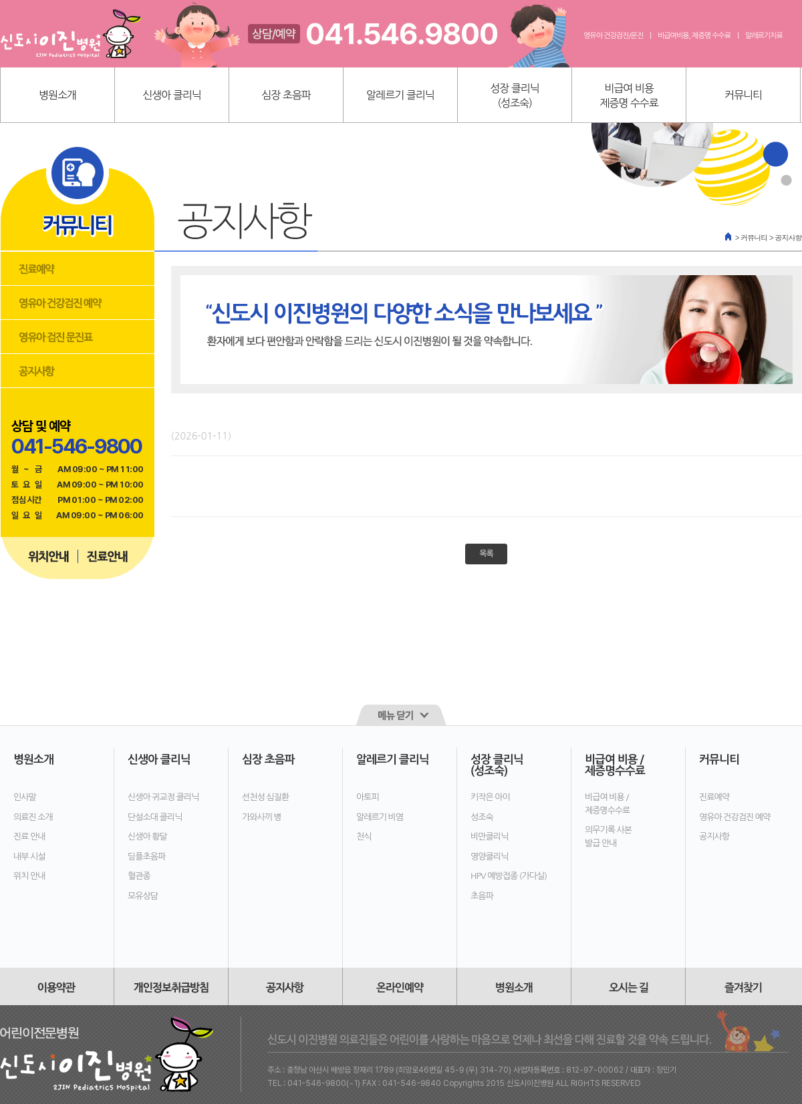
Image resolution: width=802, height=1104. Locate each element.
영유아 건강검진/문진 (613, 35)
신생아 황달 (147, 836)
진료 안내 (29, 836)
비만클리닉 (489, 836)
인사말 (24, 797)
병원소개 (57, 94)
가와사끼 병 (261, 817)
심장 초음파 (286, 94)
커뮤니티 (743, 94)
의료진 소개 (33, 817)
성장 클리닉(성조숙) (514, 95)
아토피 (367, 797)
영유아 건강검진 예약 (734, 817)
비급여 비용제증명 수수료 (628, 95)
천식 (363, 836)
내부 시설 (29, 856)
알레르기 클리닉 (400, 94)
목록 (486, 554)
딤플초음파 (146, 856)
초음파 (482, 896)
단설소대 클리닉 (155, 817)
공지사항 (714, 836)
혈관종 (139, 876)
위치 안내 (29, 876)
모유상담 (143, 896)
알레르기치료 (764, 35)
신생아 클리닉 (171, 94)
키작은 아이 (490, 797)
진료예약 (714, 797)
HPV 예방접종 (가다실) (509, 876)
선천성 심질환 (265, 797)
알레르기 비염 (379, 817)
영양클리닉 (489, 856)
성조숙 (482, 817)
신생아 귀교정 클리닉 (163, 797)
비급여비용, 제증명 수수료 (694, 35)
